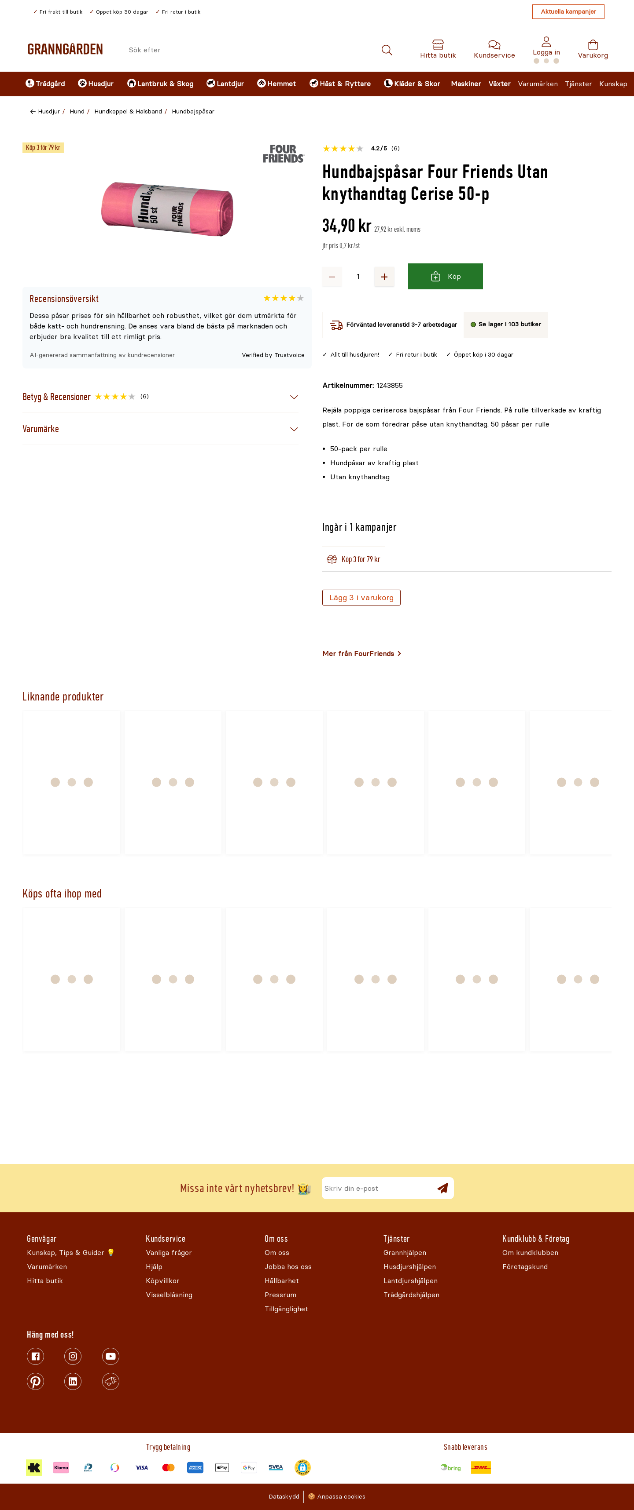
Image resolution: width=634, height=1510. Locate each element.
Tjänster (578, 84)
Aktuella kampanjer (568, 11)
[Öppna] (167, 209)
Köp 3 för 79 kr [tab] (353, 559)
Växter (499, 84)
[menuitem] (44, 84)
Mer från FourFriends (358, 653)
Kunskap (613, 84)
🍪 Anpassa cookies (336, 1496)
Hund (77, 111)
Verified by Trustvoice (273, 355)
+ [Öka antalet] (384, 276)
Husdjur (49, 111)
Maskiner (466, 84)
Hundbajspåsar (193, 111)
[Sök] (387, 50)
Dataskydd (284, 1496)
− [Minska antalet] (332, 276)
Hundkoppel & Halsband (128, 111)
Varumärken (538, 84)
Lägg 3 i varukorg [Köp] (361, 597)
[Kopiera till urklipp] (362, 386)
